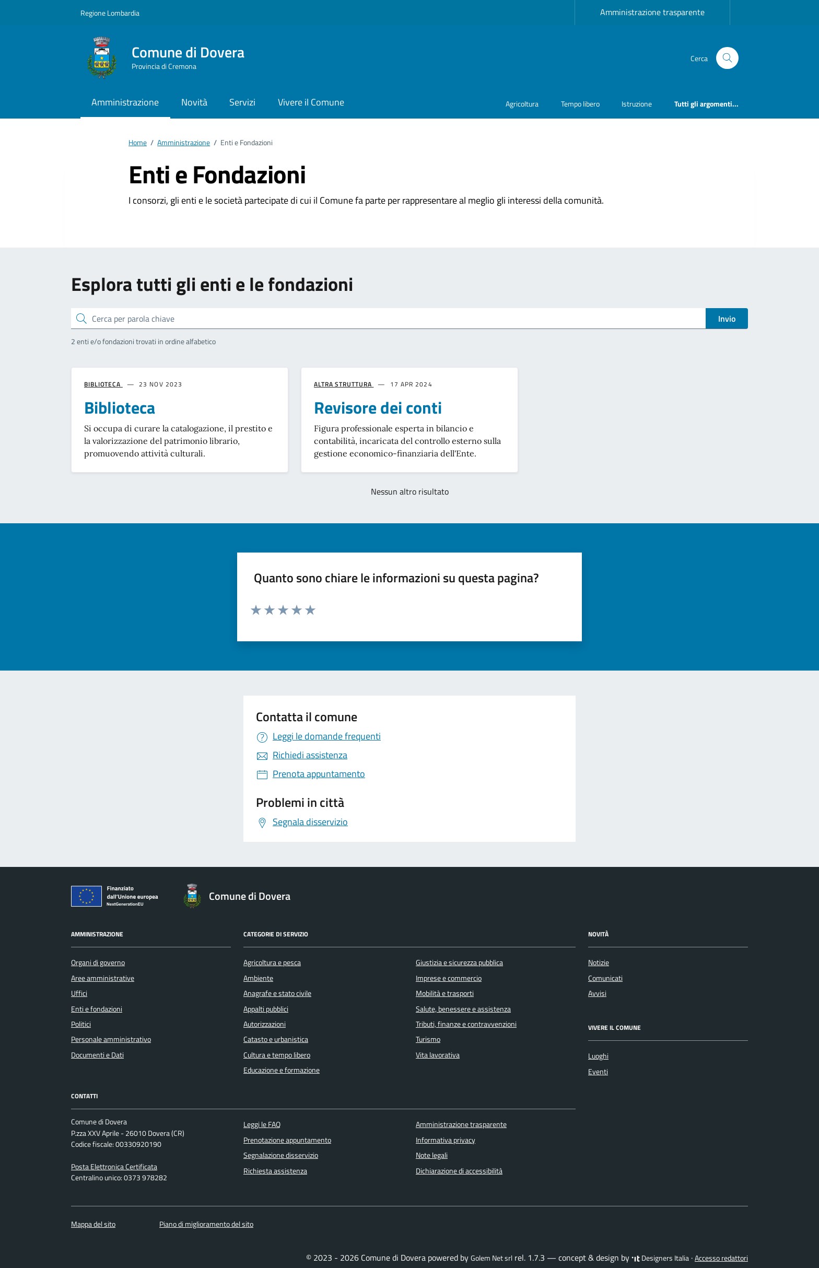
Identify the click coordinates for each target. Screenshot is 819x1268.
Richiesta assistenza (275, 1171)
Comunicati (605, 978)
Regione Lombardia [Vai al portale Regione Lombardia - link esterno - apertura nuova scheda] (109, 12)
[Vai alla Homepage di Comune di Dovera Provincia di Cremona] (168, 58)
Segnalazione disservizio (280, 1155)
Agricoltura (522, 103)
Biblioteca (119, 407)
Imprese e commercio (449, 978)
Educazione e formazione (281, 1070)
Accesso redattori (721, 1258)
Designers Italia (660, 1258)
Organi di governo (98, 962)
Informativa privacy (445, 1140)
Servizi (242, 102)
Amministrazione (125, 102)
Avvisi (597, 993)
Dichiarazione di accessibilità (459, 1171)
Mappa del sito (93, 1224)
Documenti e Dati (97, 1055)
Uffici (79, 993)
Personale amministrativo (111, 1039)
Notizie (598, 962)
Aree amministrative (102, 978)
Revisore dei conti (378, 407)
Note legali (432, 1155)
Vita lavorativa (438, 1055)
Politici (81, 1024)
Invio (726, 318)
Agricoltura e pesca (272, 962)
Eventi (598, 1071)
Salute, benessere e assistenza (463, 1009)
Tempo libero (580, 103)
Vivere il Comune (311, 102)
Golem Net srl (491, 1258)
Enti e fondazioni (96, 1009)
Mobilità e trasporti (445, 993)
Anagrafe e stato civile (277, 993)
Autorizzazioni (264, 1024)
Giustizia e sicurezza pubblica (459, 962)
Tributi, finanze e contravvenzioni (466, 1024)
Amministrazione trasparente (652, 12)
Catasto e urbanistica (275, 1039)
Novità (194, 102)
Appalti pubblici (265, 1009)
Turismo (428, 1039)
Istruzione (637, 103)
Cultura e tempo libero (276, 1055)
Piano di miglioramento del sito (206, 1224)
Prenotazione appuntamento (287, 1140)
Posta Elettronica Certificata (114, 1166)
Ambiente (258, 978)
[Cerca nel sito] (727, 58)
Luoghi (598, 1056)
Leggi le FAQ (261, 1124)
